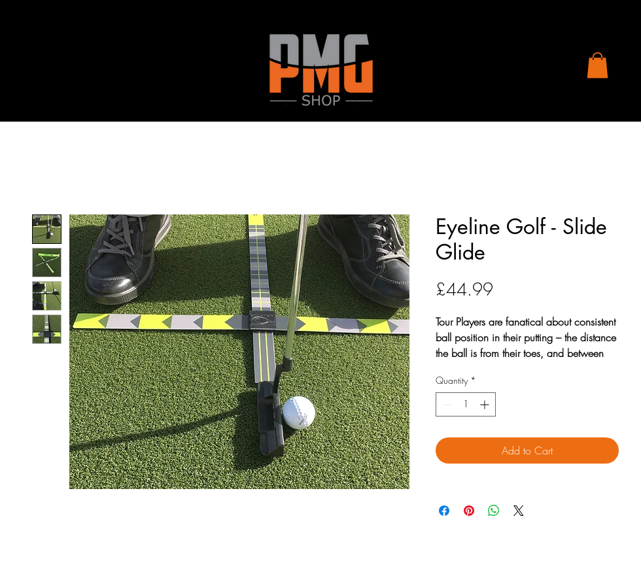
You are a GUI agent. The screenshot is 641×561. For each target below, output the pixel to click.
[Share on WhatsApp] (494, 510)
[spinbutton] (465, 404)
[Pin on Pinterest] (469, 510)
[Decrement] (446, 404)
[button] (597, 65)
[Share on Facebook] (444, 510)
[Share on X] (519, 510)
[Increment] (485, 404)
